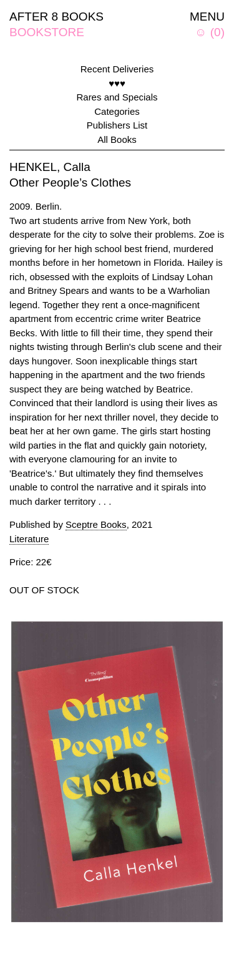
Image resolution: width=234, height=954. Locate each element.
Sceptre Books (96, 524)
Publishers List (117, 125)
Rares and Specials (116, 97)
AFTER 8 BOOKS (56, 16)
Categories (117, 111)
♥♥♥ (117, 83)
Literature (29, 538)
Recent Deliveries (117, 69)
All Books (117, 139)
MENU (207, 16)
